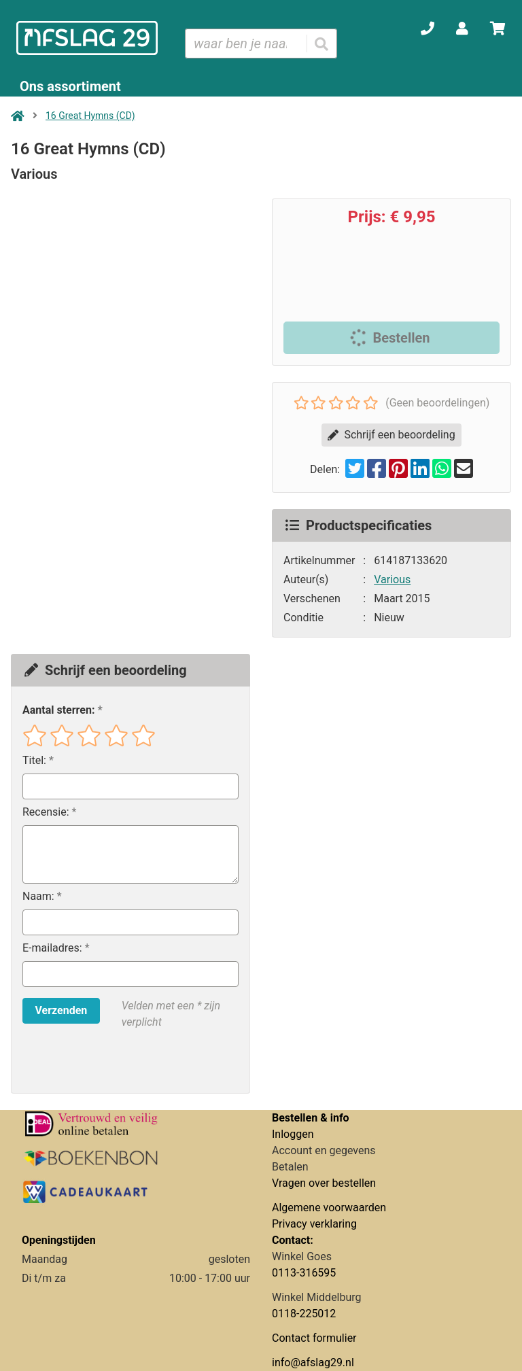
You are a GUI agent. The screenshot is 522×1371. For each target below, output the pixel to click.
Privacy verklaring (314, 1223)
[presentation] (109, 1061)
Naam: (38, 896)
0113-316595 (304, 1272)
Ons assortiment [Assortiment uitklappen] (70, 86)
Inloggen (293, 1134)
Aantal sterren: (58, 710)
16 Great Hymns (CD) (90, 115)
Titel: (34, 760)
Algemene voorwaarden (329, 1207)
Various (392, 579)
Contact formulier (314, 1338)
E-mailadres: (52, 947)
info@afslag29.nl (313, 1362)
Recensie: (45, 811)
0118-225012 (304, 1313)
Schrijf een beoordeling (391, 434)
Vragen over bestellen (324, 1183)
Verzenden (61, 1010)
